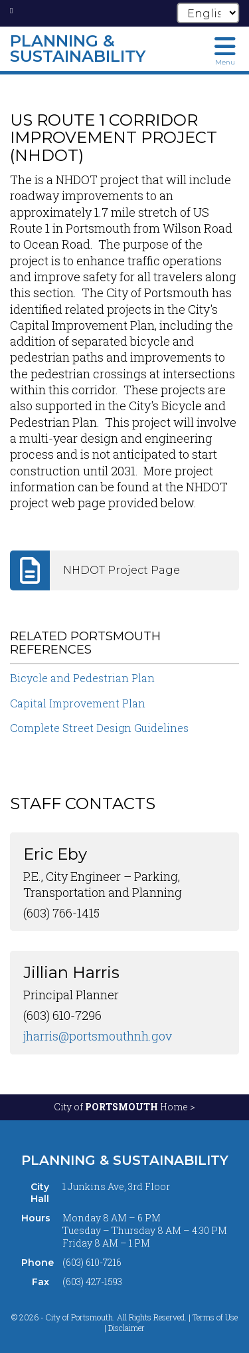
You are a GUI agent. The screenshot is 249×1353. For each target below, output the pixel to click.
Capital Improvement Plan (77, 703)
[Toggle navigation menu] (225, 50)
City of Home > (124, 1106)
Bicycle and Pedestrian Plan (82, 678)
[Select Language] (208, 13)
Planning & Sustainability (124, 1160)
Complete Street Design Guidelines (99, 728)
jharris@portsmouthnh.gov (97, 1036)
